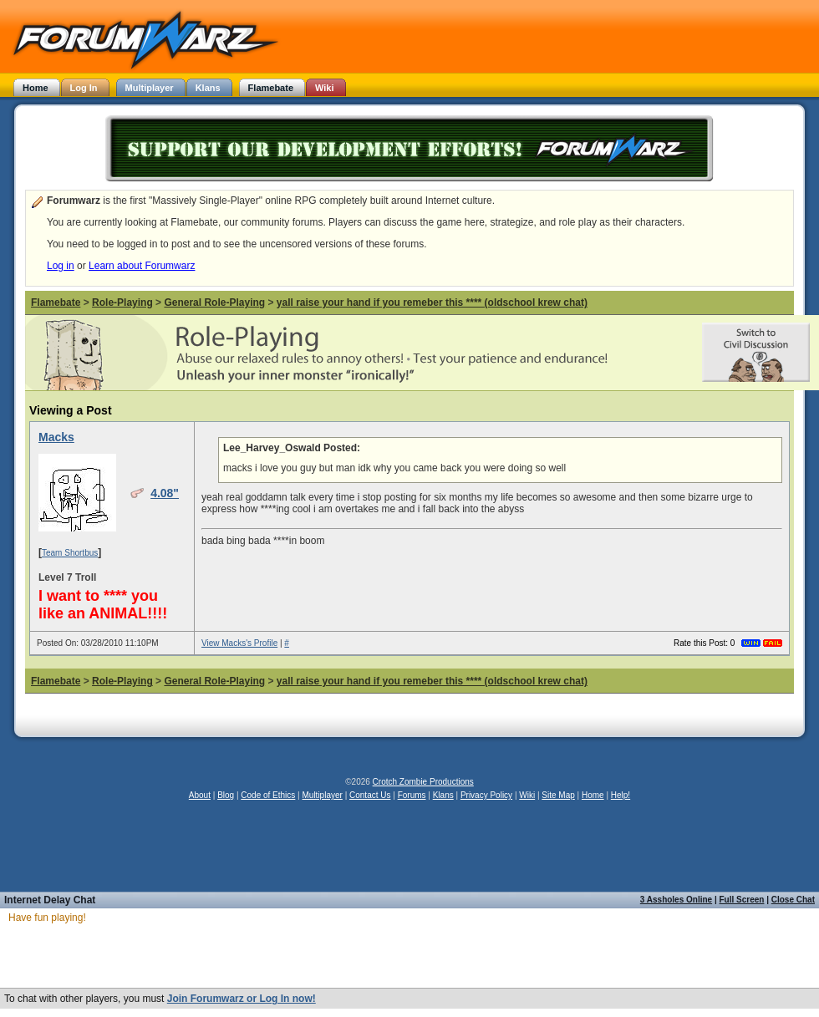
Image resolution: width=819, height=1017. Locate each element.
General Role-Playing (214, 302)
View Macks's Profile (239, 643)
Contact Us (369, 795)
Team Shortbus (70, 552)
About (200, 795)
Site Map (558, 795)
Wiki (527, 795)
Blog (225, 795)
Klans (443, 795)
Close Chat (793, 899)
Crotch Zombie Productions (423, 781)
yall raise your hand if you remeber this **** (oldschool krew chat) (432, 302)
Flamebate (55, 302)
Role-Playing (122, 302)
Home (593, 795)
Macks (56, 437)
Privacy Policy (486, 795)
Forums (412, 795)
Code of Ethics (268, 795)
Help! (620, 795)
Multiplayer (323, 795)
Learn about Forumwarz (142, 266)
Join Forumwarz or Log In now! (241, 998)
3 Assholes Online (676, 899)
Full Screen (742, 899)
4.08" (164, 493)
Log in (60, 266)
